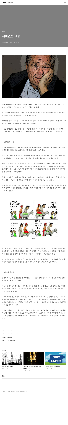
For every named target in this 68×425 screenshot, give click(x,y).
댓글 (3, 405)
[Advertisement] (34, 339)
